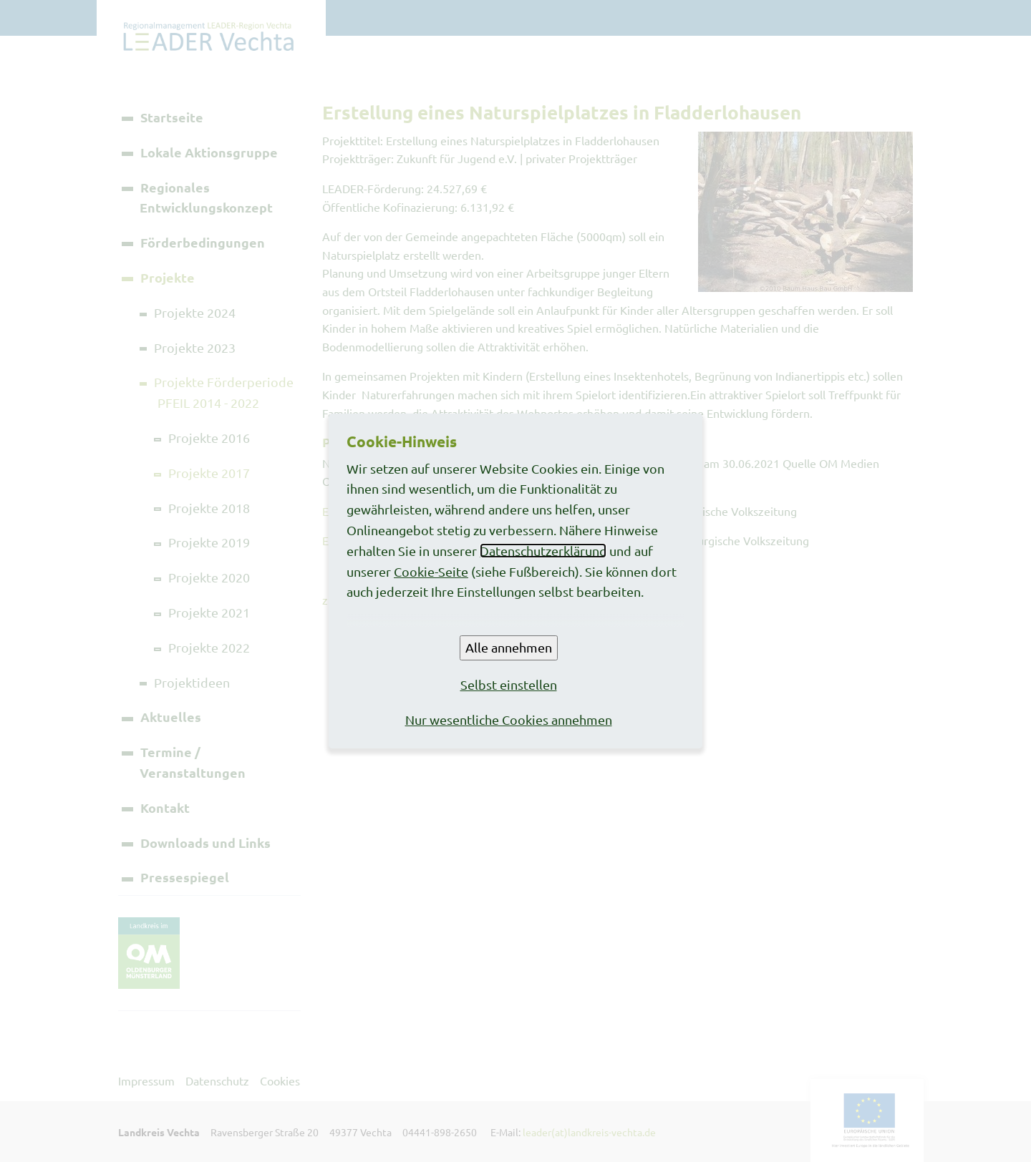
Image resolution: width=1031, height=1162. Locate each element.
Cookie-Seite (431, 571)
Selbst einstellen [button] (508, 684)
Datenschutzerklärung (543, 550)
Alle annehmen (508, 647)
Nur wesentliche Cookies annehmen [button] (508, 719)
